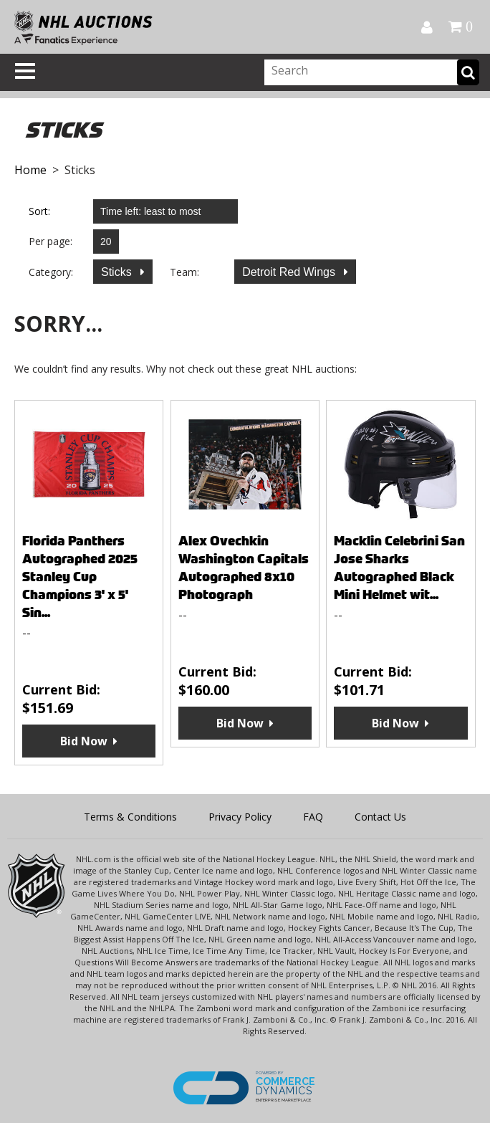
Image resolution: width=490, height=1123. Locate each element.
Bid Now (83, 741)
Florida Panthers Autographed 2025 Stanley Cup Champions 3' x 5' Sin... (80, 576)
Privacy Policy (240, 816)
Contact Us (380, 816)
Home (30, 170)
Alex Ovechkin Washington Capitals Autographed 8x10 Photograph (243, 567)
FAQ (313, 816)
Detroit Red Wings (290, 272)
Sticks (118, 272)
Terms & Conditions (130, 816)
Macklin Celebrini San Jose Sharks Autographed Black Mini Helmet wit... (399, 567)
